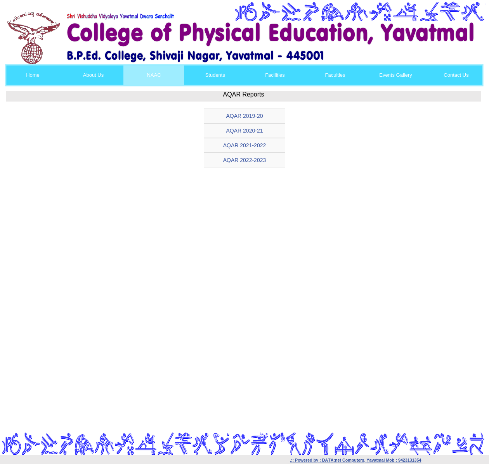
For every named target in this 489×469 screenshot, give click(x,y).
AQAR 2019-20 (244, 116)
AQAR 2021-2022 (244, 145)
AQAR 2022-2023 (244, 160)
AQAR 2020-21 (244, 131)
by (316, 460)
